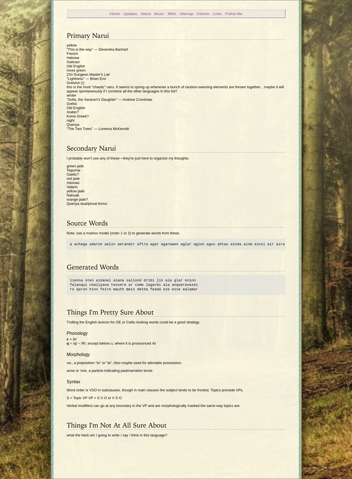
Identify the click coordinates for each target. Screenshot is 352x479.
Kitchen (203, 14)
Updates (130, 14)
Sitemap (186, 14)
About (146, 14)
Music (159, 14)
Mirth (172, 14)
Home (115, 14)
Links (217, 14)
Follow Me (234, 14)
